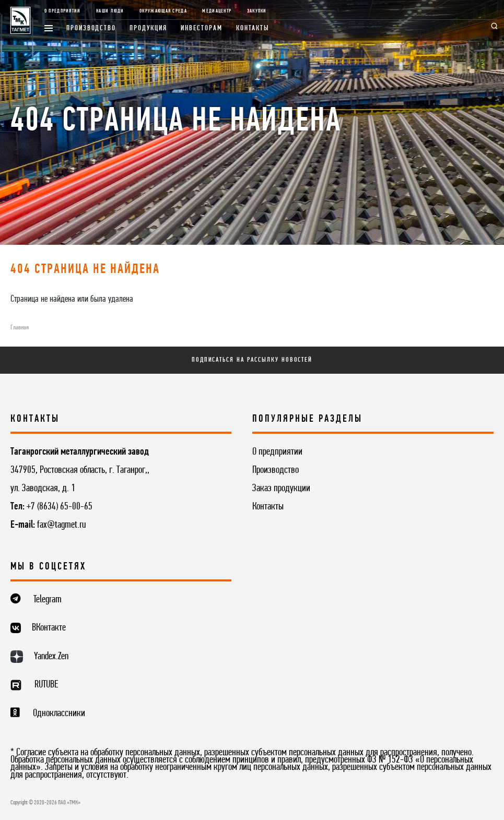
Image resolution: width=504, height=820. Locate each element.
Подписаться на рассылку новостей (252, 359)
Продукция (148, 28)
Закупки (257, 11)
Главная (19, 327)
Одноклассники (59, 713)
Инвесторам (201, 28)
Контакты (253, 28)
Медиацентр (216, 11)
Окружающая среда (163, 11)
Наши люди (110, 11)
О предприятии (62, 11)
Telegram (47, 600)
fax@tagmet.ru (61, 525)
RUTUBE (46, 685)
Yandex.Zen (51, 656)
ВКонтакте (49, 628)
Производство (91, 28)
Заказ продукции (281, 488)
